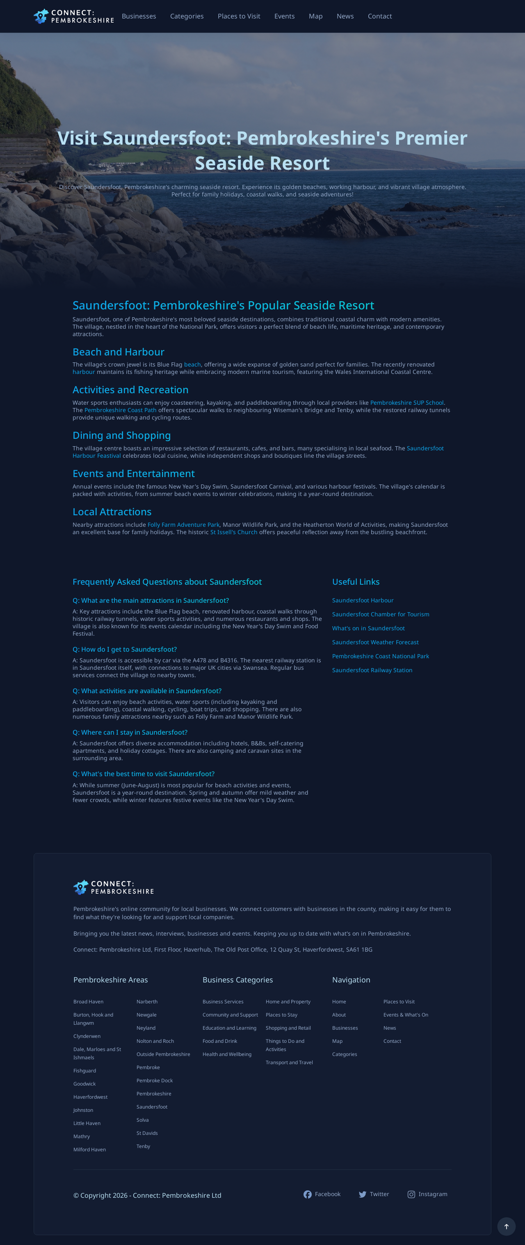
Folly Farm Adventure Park (183, 524)
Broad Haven (88, 1001)
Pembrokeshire (154, 1093)
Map (316, 16)
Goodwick (84, 1083)
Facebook (327, 1194)
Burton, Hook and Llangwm (93, 1018)
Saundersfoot (152, 1106)
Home (339, 1001)
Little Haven (86, 1123)
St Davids (147, 1133)
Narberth (147, 1001)
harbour (84, 372)
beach (192, 364)
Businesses (139, 16)
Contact (380, 16)
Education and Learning (229, 1027)
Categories (187, 16)
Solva (143, 1119)
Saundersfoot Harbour (363, 600)
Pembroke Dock (155, 1080)
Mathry (81, 1136)
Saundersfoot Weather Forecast (375, 642)
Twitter (379, 1194)
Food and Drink (220, 1041)
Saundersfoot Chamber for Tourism (380, 614)
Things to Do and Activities (285, 1045)
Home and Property (288, 1001)
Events (284, 16)
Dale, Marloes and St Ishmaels (97, 1053)
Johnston (83, 1110)
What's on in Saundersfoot (368, 628)
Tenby (143, 1146)
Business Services (223, 1001)
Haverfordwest (90, 1096)
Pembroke (148, 1067)
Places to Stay (281, 1014)
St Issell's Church (234, 532)
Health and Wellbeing (227, 1054)
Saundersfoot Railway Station (372, 670)
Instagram (433, 1194)
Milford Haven (89, 1149)
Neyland (146, 1027)
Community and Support (230, 1014)
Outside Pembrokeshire (163, 1054)
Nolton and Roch (155, 1041)
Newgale (147, 1014)
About (339, 1014)
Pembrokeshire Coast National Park (380, 656)
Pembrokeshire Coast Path (120, 410)
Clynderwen (86, 1036)
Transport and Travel (289, 1062)
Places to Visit (239, 16)
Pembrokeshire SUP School (407, 402)
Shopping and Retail (288, 1027)
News (345, 16)
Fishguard (84, 1070)
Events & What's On (405, 1014)
